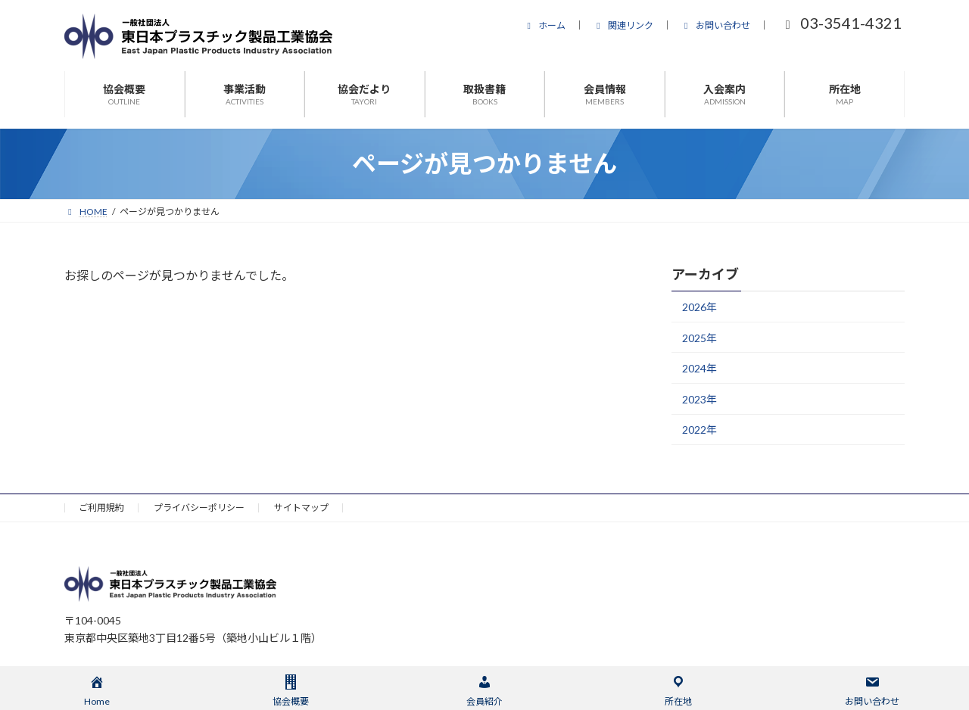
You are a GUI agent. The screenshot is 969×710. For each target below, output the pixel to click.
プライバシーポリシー (199, 507)
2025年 (699, 338)
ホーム (544, 25)
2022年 (699, 429)
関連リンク (623, 25)
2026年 (699, 307)
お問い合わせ (715, 25)
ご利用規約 (101, 507)
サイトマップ (301, 507)
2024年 (699, 368)
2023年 (699, 399)
